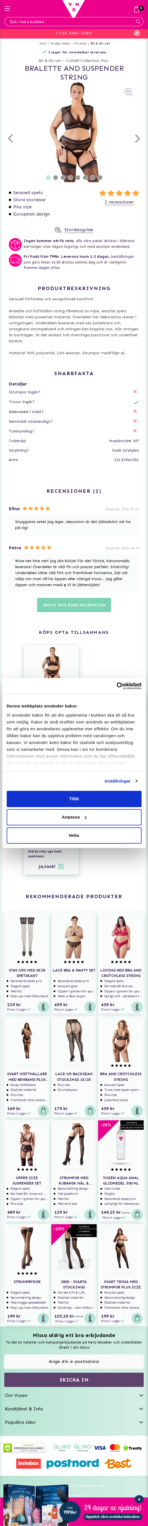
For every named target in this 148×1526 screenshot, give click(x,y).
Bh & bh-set (100, 43)
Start (43, 43)
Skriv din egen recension (74, 605)
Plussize (81, 43)
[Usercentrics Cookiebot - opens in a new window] (116, 686)
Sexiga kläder (61, 43)
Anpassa (74, 817)
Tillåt (74, 798)
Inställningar (117, 781)
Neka (74, 835)
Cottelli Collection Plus (87, 60)
